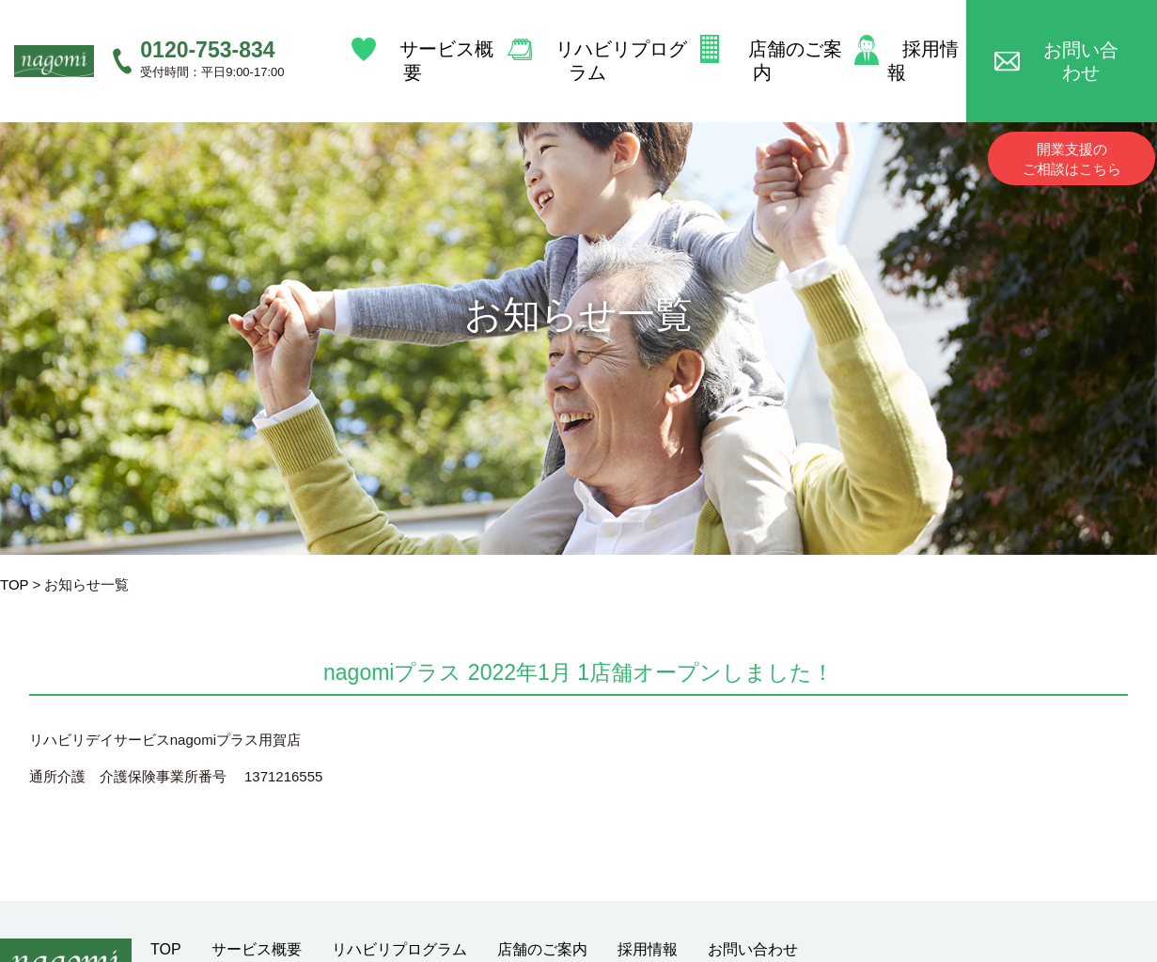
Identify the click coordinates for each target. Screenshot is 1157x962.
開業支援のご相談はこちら (1072, 110)
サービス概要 (425, 36)
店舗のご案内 (780, 36)
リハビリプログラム (602, 36)
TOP (14, 584)
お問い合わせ (1086, 36)
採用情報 (923, 36)
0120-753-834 (207, 25)
